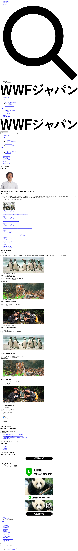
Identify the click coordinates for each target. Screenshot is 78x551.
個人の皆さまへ (6, 1)
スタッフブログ (9, 106)
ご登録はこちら (39, 458)
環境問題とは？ (8, 111)
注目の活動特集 (8, 104)
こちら (46, 423)
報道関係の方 (6, 530)
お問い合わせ (6, 534)
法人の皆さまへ (6, 2)
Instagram (5, 449)
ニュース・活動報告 (10, 102)
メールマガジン (6, 115)
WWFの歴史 (8, 113)
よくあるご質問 (6, 116)
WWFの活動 (3, 99)
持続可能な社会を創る (13, 436)
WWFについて (3, 108)
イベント (8, 103)
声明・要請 (5, 537)
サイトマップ (6, 540)
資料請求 (5, 4)
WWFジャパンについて (10, 110)
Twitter (4, 447)
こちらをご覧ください (10, 549)
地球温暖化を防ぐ (13, 434)
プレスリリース (6, 536)
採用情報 (5, 531)
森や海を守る (11, 438)
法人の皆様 (5, 529)
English (4, 541)
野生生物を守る (15, 437)
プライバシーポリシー (8, 539)
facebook (5, 446)
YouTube (5, 448)
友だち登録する (39, 514)
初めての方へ (6, 526)
